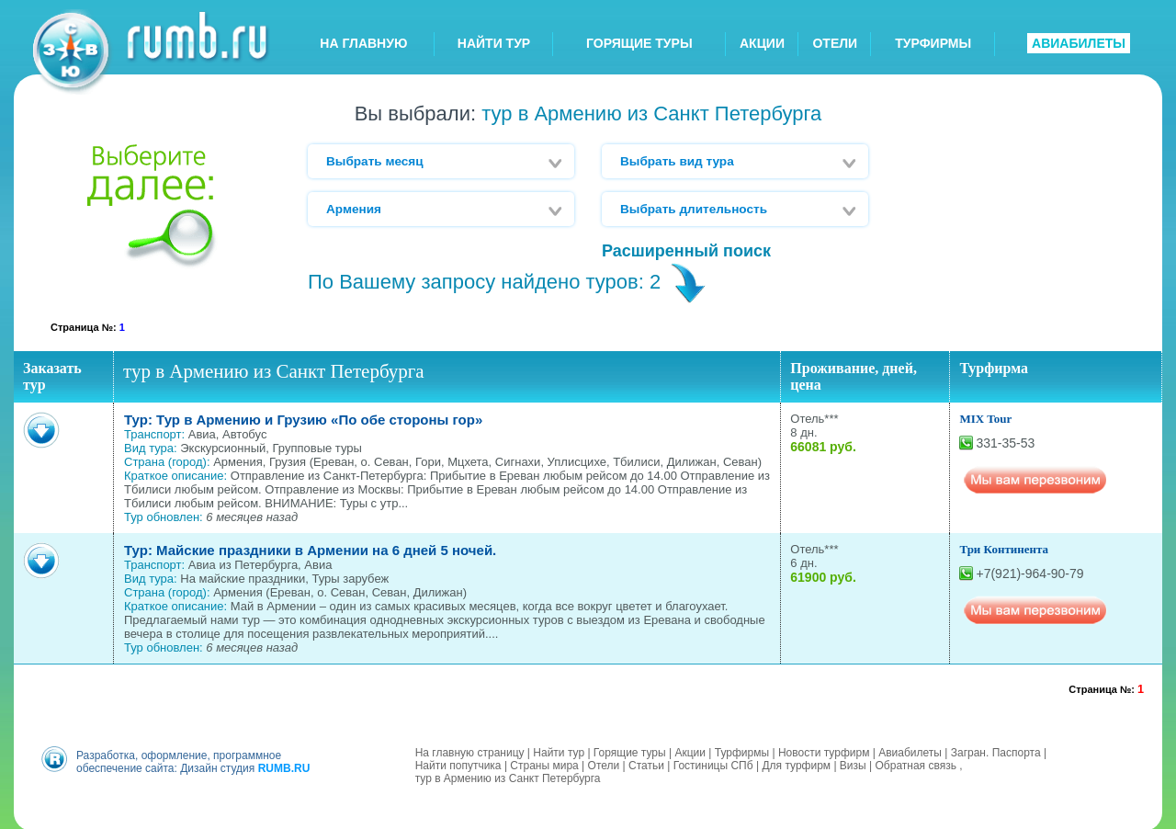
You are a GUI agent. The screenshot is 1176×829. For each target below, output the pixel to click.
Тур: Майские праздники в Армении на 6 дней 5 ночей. (310, 550)
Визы (853, 763)
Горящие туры (630, 750)
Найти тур (558, 750)
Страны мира (544, 763)
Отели (604, 763)
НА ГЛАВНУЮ (363, 43)
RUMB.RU (284, 766)
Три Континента (1003, 549)
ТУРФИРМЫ (933, 43)
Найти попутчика (458, 763)
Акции (690, 750)
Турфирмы (742, 750)
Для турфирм (796, 763)
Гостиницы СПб (713, 763)
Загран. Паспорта (996, 750)
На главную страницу (470, 750)
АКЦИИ (762, 43)
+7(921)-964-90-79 (1029, 573)
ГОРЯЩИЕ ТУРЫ (639, 43)
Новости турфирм (823, 750)
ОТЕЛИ (834, 43)
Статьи (646, 763)
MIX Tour (985, 419)
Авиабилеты (910, 750)
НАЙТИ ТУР (494, 43)
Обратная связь (916, 763)
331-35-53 (1005, 443)
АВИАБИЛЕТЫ (1078, 43)
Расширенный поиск (686, 251)
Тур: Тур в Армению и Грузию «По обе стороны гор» (303, 419)
